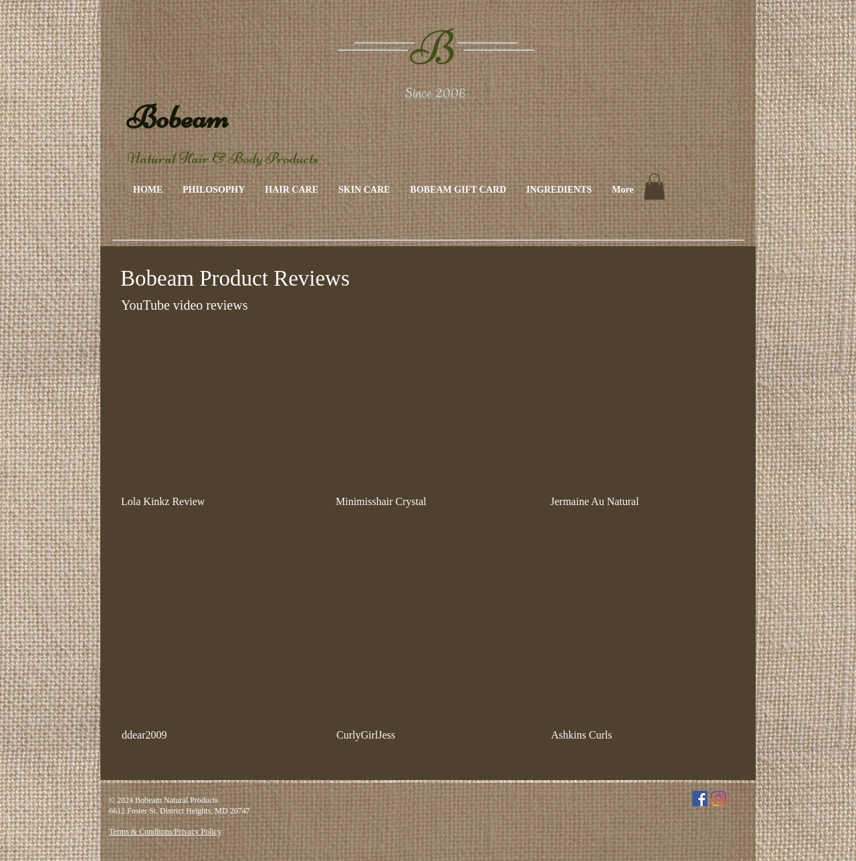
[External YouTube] (212, 412)
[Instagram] (718, 798)
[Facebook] (700, 798)
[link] (654, 186)
